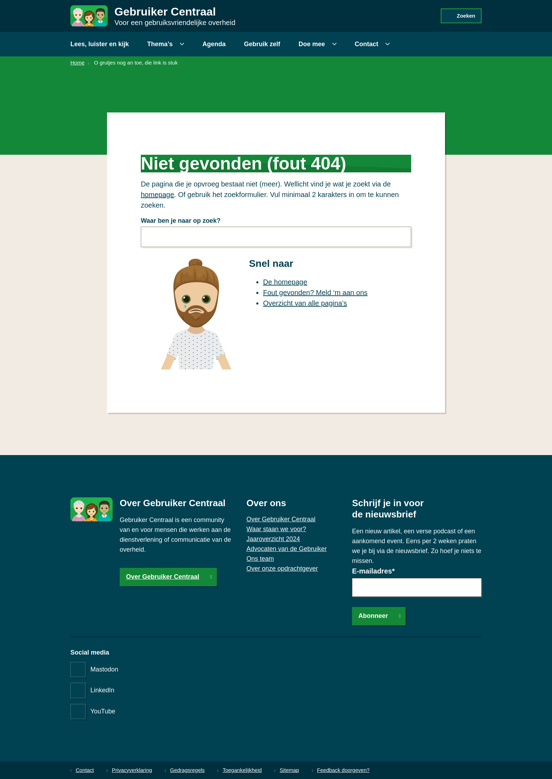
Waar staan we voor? (276, 529)
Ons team (260, 558)
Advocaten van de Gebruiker (286, 548)
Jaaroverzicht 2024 (273, 538)
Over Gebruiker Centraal (162, 576)
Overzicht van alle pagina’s (305, 303)
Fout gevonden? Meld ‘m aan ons (315, 292)
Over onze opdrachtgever (282, 568)
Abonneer (373, 615)
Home (77, 63)
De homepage (285, 282)
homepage (157, 194)
